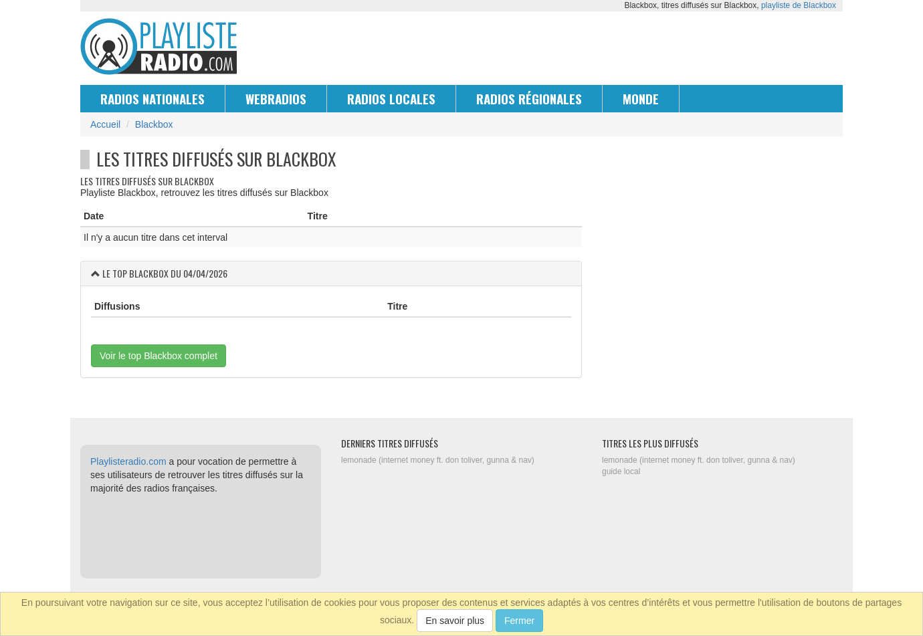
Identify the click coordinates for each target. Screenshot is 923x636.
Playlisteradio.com (128, 461)
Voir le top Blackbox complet (158, 355)
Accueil (105, 124)
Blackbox (154, 124)
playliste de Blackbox (798, 5)
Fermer (519, 620)
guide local (621, 471)
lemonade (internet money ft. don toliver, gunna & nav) (437, 460)
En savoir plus (454, 620)
